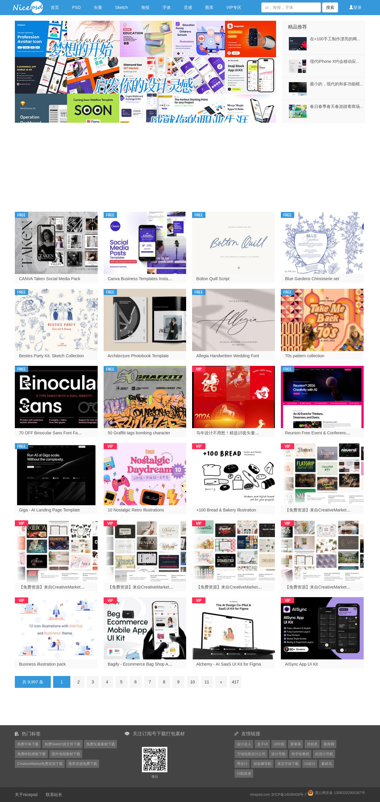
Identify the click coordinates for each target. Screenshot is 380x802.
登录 (355, 7)
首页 (55, 7)
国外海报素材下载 (66, 754)
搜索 (330, 7)
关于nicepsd (26, 794)
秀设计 (242, 764)
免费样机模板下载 (31, 754)
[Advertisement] (190, 164)
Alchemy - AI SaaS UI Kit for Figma (228, 664)
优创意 (312, 744)
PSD (76, 7)
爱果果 (295, 744)
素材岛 (326, 764)
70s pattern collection (304, 355)
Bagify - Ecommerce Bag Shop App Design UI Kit (153, 664)
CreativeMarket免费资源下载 (40, 764)
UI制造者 (244, 773)
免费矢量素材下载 (100, 744)
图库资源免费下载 (83, 764)
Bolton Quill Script (212, 278)
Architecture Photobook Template (138, 355)
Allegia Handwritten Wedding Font (227, 355)
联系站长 (54, 794)
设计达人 (244, 744)
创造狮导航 (262, 764)
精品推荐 (297, 26)
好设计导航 (324, 754)
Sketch (121, 7)
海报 (145, 7)
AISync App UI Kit (301, 664)
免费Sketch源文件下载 (62, 744)
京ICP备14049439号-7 (289, 795)
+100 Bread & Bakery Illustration (226, 510)
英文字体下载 (288, 764)
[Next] (221, 682)
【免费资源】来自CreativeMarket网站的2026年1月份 (68, 587)
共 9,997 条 (32, 682)
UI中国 (279, 744)
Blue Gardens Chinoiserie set (312, 278)
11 (207, 682)
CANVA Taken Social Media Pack (49, 278)
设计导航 (278, 754)
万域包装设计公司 (251, 754)
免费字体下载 (28, 744)
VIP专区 (234, 7)
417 (235, 682)
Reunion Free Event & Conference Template (325, 433)
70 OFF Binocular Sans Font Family (52, 433)
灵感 (188, 7)
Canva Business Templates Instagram (143, 278)
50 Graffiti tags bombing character (139, 433)
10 (192, 682)
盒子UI (262, 744)
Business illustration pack (42, 664)
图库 (209, 7)
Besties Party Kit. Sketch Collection (51, 355)
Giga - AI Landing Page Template (49, 510)
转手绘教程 (300, 754)
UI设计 (310, 764)
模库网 (329, 744)
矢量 (98, 7)
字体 (166, 7)
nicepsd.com (260, 795)
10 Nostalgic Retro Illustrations (136, 510)
